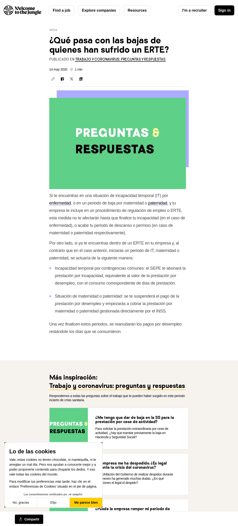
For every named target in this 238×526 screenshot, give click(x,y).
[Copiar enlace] (53, 79)
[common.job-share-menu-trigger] (29, 519)
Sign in (224, 10)
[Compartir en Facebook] (62, 79)
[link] (120, 59)
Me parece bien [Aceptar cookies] (86, 502)
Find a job (61, 10)
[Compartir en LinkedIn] (81, 79)
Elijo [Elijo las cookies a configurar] (53, 502)
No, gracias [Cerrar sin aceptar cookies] (21, 502)
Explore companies (99, 10)
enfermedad (60, 203)
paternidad (157, 203)
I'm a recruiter (194, 10)
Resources (137, 10)
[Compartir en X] (71, 79)
